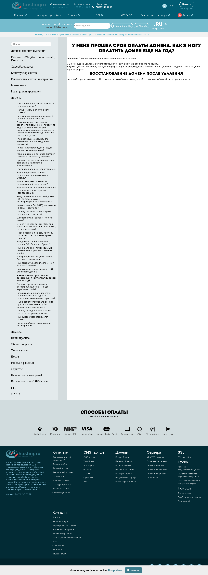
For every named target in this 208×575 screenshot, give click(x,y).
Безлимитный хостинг (62, 472)
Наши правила (37, 338)
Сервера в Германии (156, 473)
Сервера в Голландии (157, 469)
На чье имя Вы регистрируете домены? (33, 111)
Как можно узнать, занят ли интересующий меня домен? (32, 182)
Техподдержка (185, 493)
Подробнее (115, 570)
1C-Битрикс (89, 465)
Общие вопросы (37, 344)
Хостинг (21, 15)
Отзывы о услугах (61, 492)
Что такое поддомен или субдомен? (36, 169)
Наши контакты (59, 554)
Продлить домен (123, 465)
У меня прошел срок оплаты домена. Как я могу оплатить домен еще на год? (36, 278)
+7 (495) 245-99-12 (102, 7)
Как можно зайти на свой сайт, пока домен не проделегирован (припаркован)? (36, 190)
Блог (54, 541)
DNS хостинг (58, 476)
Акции (186, 15)
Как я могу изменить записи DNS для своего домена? (35, 270)
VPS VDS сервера (155, 457)
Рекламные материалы (63, 529)
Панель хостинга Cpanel (37, 375)
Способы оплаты (37, 66)
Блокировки (37, 85)
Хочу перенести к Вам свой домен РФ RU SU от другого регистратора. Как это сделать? (35, 199)
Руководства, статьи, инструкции (37, 79)
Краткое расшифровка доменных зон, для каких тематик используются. (35, 163)
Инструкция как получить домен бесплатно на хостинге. (34, 258)
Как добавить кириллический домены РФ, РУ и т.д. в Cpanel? (34, 243)
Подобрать (122, 25)
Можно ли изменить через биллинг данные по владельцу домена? (36, 155)
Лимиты (37, 331)
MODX (86, 481)
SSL (100, 15)
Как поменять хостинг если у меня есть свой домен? (35, 264)
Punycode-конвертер (125, 477)
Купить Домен (122, 457)
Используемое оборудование (66, 537)
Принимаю (133, 570)
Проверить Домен (123, 473)
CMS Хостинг (89, 457)
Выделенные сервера (156, 15)
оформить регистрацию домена (126, 66)
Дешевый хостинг (60, 468)
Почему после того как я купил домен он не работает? (34, 212)
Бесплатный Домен (124, 469)
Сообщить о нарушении (189, 497)
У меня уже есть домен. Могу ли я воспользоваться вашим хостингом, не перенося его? (36, 226)
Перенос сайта (59, 464)
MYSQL (37, 394)
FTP (37, 387)
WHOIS (141, 25)
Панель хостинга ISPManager (37, 381)
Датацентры (152, 477)
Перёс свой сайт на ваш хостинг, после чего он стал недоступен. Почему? (35, 235)
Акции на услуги (60, 521)
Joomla (87, 469)
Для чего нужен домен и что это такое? (34, 219)
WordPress (88, 461)
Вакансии (57, 550)
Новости (56, 517)
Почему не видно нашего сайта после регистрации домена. (34, 312)
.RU (158, 25)
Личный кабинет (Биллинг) (37, 51)
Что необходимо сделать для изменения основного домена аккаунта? (33, 141)
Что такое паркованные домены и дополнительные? (35, 105)
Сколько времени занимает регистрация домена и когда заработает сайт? (32, 287)
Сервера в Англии (155, 465)
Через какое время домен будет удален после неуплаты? (34, 149)
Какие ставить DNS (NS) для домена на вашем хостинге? (36, 206)
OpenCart (88, 477)
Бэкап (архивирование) (37, 91)
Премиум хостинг (60, 480)
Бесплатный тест (60, 488)
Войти (187, 4)
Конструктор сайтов (48, 15)
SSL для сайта (184, 457)
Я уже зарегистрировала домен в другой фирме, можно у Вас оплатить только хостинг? (35, 304)
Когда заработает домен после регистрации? (34, 324)
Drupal (86, 473)
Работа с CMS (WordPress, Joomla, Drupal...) (37, 58)
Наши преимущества (62, 533)
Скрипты (37, 369)
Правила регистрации (125, 481)
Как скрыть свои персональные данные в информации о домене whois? (34, 250)
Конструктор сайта (61, 484)
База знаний (184, 501)
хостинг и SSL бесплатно (56, 27)
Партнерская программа (64, 525)
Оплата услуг (37, 350)
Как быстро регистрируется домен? (32, 318)
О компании (58, 545)
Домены (75, 15)
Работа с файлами (37, 362)
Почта (37, 356)
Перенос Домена (123, 461)
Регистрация (186, 8)
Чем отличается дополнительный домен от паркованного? (35, 117)
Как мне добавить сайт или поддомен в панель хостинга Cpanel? (32, 175)
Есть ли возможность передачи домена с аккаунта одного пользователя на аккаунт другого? (36, 296)
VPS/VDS (126, 15)
